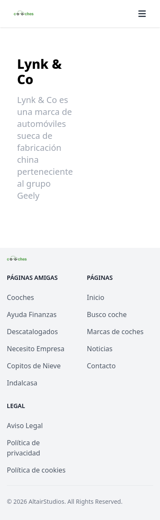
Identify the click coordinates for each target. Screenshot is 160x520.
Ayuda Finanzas (32, 314)
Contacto (101, 365)
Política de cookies (36, 470)
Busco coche (107, 314)
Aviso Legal (25, 425)
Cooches (20, 297)
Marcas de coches (115, 331)
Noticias (100, 348)
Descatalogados (32, 331)
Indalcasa (22, 383)
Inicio (96, 297)
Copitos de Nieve (34, 365)
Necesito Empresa (35, 348)
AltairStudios (46, 501)
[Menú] (142, 13)
